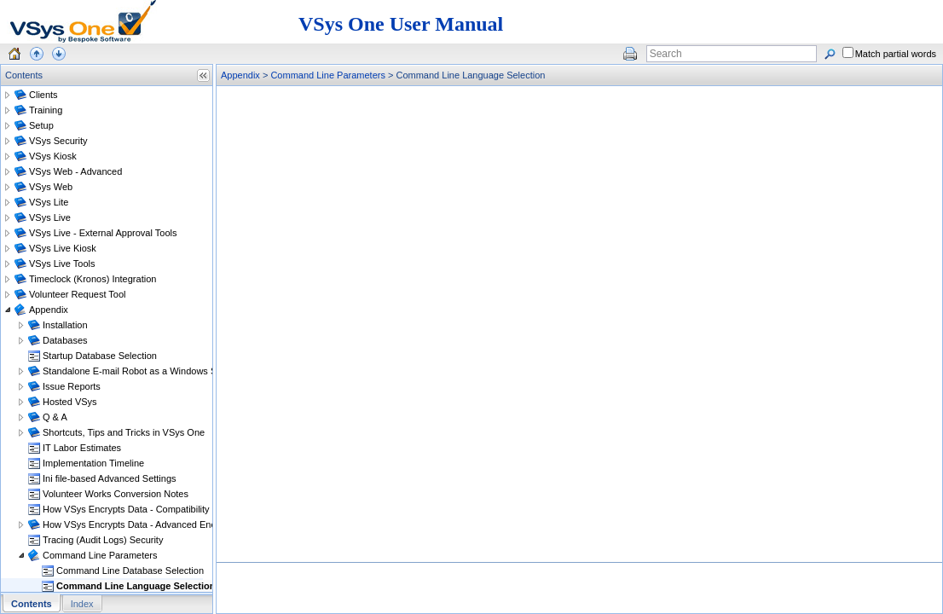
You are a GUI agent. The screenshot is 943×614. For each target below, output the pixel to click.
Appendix (240, 75)
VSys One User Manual (400, 24)
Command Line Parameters (327, 75)
